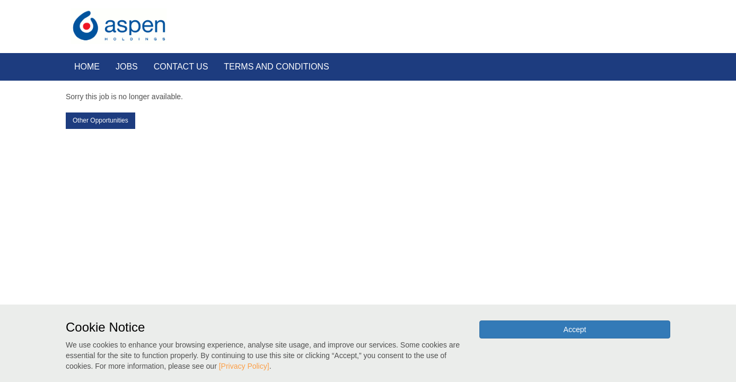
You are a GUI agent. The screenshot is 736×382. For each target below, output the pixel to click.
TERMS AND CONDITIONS (276, 66)
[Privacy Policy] (244, 366)
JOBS (127, 66)
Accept (575, 329)
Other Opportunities (100, 120)
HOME (87, 66)
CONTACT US (181, 66)
